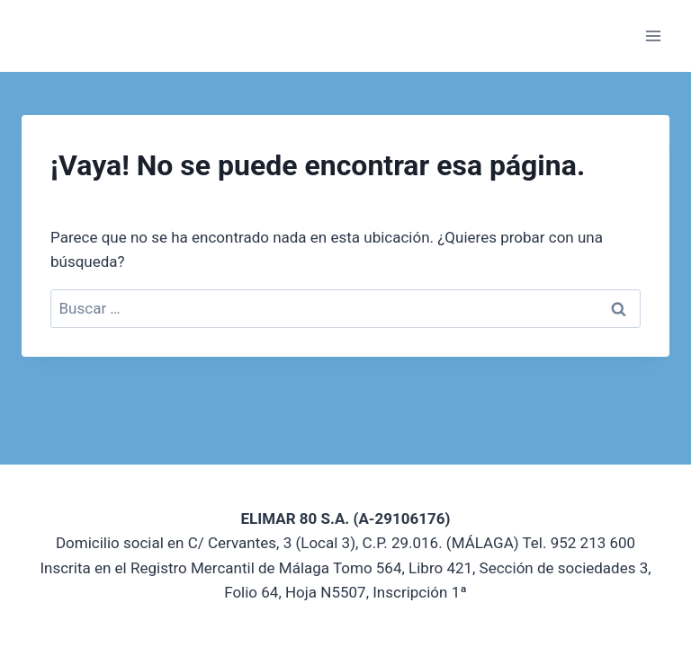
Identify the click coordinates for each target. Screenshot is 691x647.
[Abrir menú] (652, 35)
